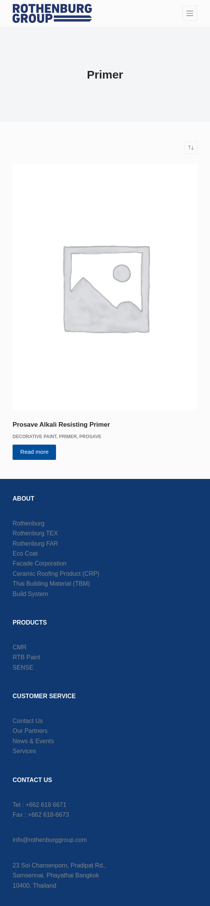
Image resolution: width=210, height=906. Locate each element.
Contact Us (28, 721)
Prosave (90, 436)
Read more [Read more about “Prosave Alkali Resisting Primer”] (34, 451)
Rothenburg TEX (35, 533)
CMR (19, 647)
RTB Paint (26, 657)
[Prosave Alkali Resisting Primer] (105, 287)
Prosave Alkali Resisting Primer (61, 424)
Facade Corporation (39, 563)
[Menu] (189, 13)
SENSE (23, 667)
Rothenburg (29, 523)
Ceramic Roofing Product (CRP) (56, 573)
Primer (68, 436)
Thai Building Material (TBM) (51, 583)
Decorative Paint (34, 436)
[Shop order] (190, 147)
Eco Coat (25, 553)
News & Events (33, 741)
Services (24, 751)
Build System (30, 594)
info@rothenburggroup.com (50, 840)
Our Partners (30, 731)
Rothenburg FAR (35, 543)
